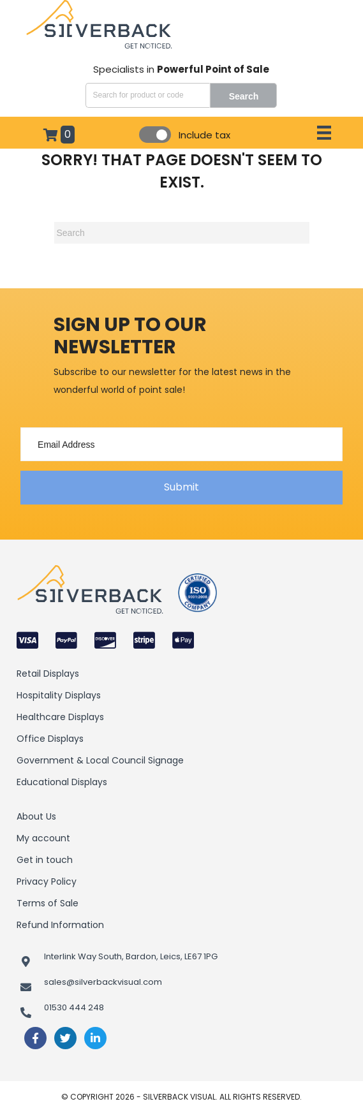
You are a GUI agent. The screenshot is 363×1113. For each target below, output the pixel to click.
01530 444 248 (74, 1007)
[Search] (181, 233)
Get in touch (45, 859)
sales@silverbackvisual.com (103, 982)
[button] (181, 488)
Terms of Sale (47, 903)
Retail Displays (48, 673)
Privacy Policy (47, 881)
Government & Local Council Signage (100, 760)
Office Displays (50, 738)
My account (43, 838)
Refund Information (60, 924)
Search (244, 96)
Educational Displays (62, 782)
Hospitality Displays (59, 695)
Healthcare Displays (60, 717)
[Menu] (324, 133)
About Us (36, 816)
